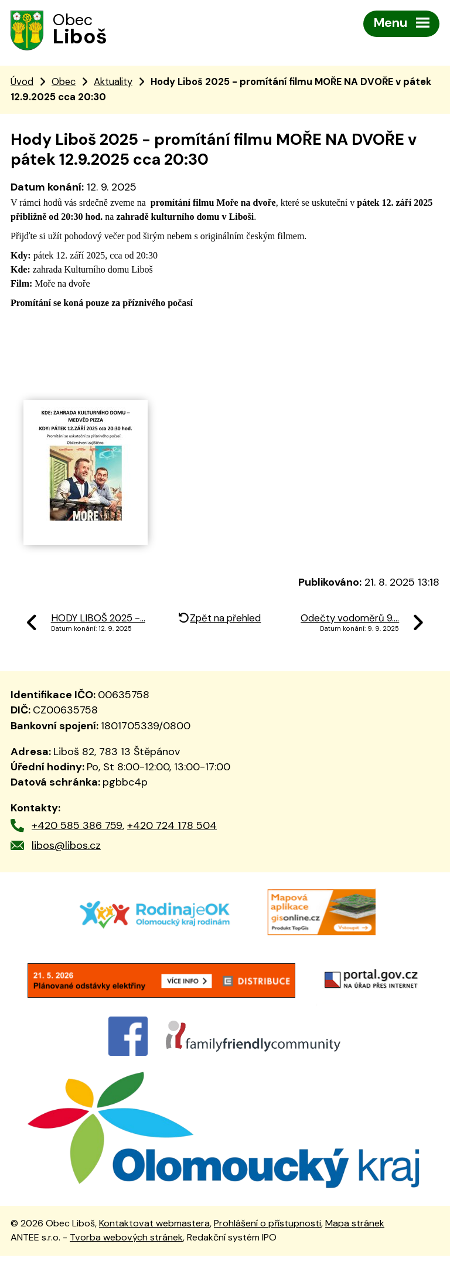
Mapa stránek (354, 1228)
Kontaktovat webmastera (154, 1228)
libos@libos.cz (66, 846)
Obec (64, 82)
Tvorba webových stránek (126, 1242)
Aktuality (113, 82)
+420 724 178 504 (172, 827)
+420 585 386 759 (77, 827)
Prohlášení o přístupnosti (267, 1228)
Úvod (22, 82)
